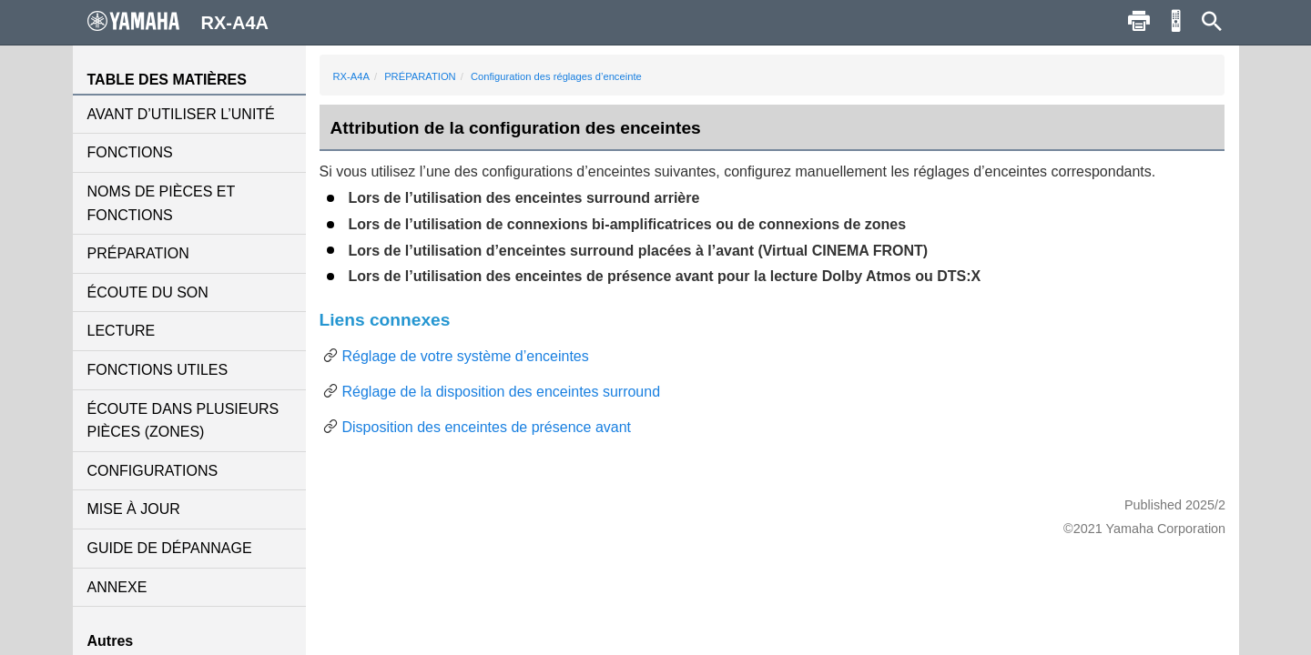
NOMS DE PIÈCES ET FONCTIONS (161, 203)
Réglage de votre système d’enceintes (465, 356)
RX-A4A (351, 76)
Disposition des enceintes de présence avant (487, 427)
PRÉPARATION (138, 253)
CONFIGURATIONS (152, 471)
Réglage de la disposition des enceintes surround (501, 391)
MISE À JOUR (133, 509)
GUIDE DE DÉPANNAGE (169, 548)
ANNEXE (117, 587)
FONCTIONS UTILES (158, 370)
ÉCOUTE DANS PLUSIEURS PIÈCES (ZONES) (183, 420)
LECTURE (121, 330)
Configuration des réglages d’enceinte (556, 76)
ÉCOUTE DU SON (147, 292)
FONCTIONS (130, 152)
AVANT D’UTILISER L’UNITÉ (181, 114)
